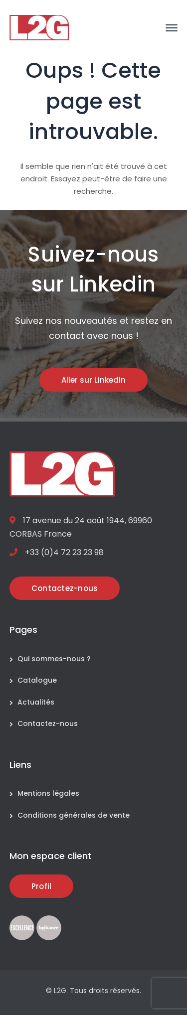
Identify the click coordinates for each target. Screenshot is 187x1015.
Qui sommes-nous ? (54, 659)
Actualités (35, 702)
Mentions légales (48, 793)
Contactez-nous (47, 723)
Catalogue (37, 680)
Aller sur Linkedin (93, 380)
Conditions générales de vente (73, 815)
